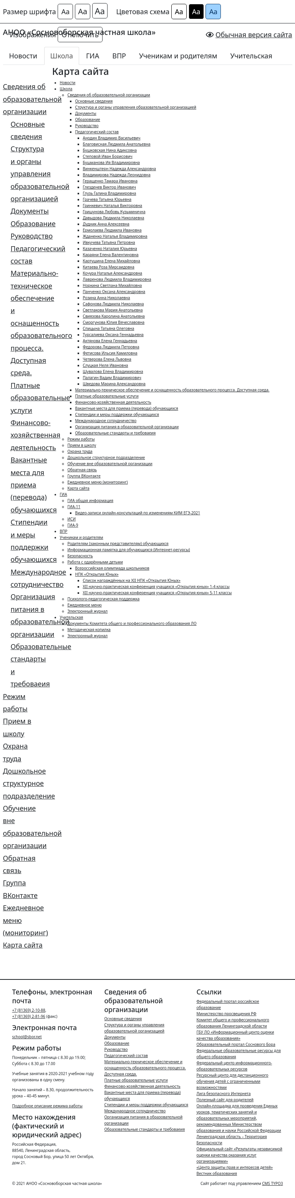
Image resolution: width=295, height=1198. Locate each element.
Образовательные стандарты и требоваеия (28, 665)
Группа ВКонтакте (20, 889)
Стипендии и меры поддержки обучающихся (28, 540)
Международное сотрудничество (28, 578)
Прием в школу (17, 727)
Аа (65, 11)
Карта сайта (23, 944)
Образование (28, 223)
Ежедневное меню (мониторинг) (24, 920)
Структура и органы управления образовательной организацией (28, 173)
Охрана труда (15, 752)
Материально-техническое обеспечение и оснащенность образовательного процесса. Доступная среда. (28, 322)
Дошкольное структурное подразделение (24, 783)
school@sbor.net (27, 1036)
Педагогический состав (28, 254)
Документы (28, 210)
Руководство (28, 235)
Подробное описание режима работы (47, 1106)
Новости (23, 55)
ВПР (119, 55)
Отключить (79, 34)
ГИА (92, 55)
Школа (61, 55)
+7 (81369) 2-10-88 (28, 1010)
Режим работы (15, 702)
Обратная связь (19, 864)
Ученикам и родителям (178, 55)
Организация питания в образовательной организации (28, 615)
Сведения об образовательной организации (24, 99)
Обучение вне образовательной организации (24, 827)
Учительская (251, 55)
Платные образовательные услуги (28, 398)
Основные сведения (28, 130)
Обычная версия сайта (253, 34)
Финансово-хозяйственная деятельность (28, 435)
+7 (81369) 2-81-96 (28, 1016)
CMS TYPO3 (272, 1183)
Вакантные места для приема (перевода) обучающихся (28, 484)
